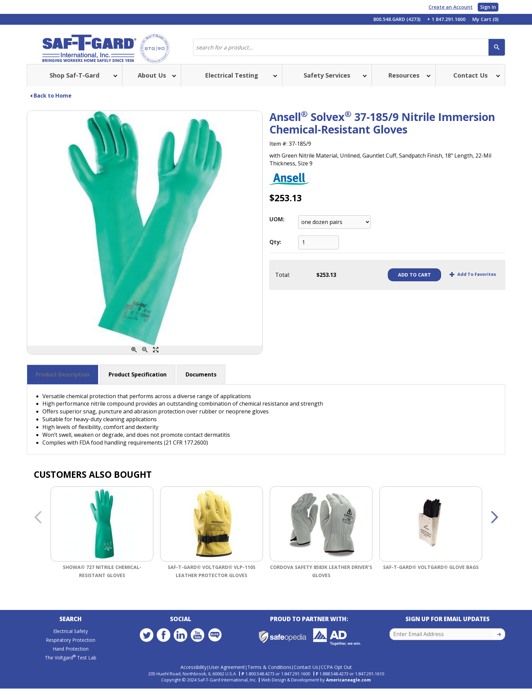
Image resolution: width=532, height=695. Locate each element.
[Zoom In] (134, 358)
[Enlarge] (155, 358)
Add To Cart (399, 283)
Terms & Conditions (269, 673)
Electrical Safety (70, 641)
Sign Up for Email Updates (447, 629)
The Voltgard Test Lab (70, 667)
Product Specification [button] (138, 382)
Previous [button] (37, 526)
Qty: (275, 250)
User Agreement (227, 673)
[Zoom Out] (145, 358)
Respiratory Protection (70, 650)
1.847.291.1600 (295, 680)
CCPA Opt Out (336, 673)
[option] (102, 545)
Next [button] (494, 526)
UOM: (276, 227)
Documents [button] (201, 382)
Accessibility (193, 673)
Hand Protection (71, 658)
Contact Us (306, 673)
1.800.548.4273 (259, 680)
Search (70, 629)
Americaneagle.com (348, 686)
